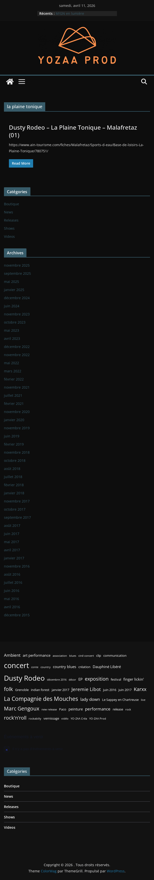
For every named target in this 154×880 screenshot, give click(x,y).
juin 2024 (11, 306)
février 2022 (14, 379)
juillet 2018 (13, 476)
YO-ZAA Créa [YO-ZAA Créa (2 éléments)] (79, 718)
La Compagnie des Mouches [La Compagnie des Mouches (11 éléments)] (41, 699)
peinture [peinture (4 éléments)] (75, 709)
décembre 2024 (17, 297)
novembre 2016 (17, 566)
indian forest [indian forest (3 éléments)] (40, 690)
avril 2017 (12, 550)
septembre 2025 (17, 273)
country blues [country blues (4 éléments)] (64, 666)
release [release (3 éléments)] (118, 709)
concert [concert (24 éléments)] (16, 665)
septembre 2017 (17, 517)
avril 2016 (12, 606)
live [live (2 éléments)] (143, 700)
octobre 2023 (14, 322)
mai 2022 (11, 363)
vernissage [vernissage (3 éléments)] (51, 718)
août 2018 (12, 468)
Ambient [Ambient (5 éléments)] (12, 655)
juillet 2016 (13, 582)
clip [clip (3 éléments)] (98, 655)
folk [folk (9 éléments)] (8, 688)
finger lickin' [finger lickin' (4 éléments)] (133, 679)
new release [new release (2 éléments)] (49, 709)
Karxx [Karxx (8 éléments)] (140, 689)
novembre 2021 (17, 387)
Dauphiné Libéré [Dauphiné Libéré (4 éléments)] (107, 666)
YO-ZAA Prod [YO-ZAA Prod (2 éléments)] (97, 718)
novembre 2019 (17, 428)
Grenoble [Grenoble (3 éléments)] (22, 690)
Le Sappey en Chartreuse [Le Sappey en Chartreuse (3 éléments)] (120, 699)
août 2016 (12, 574)
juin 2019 (11, 436)
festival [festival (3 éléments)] (116, 679)
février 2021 (14, 403)
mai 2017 (11, 541)
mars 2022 (12, 371)
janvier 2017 (14, 558)
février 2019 (14, 444)
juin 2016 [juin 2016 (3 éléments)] (109, 690)
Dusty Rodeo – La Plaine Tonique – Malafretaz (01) (73, 131)
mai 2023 (11, 330)
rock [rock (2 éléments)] (128, 709)
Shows (9, 228)
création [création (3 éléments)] (84, 667)
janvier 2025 (14, 289)
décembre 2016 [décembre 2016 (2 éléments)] (56, 679)
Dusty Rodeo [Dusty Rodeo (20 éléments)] (24, 678)
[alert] (77, 749)
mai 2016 (11, 598)
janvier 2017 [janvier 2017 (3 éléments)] (60, 690)
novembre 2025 (17, 265)
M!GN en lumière (70, 13)
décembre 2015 (17, 615)
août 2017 (12, 525)
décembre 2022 (17, 346)
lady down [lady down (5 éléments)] (90, 699)
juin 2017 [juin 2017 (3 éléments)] (125, 690)
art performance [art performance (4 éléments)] (36, 655)
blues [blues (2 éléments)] (72, 655)
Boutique (11, 204)
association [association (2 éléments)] (60, 655)
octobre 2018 (14, 460)
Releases (11, 220)
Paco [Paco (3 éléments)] (62, 709)
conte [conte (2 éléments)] (34, 667)
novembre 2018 (17, 452)
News (8, 212)
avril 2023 (12, 338)
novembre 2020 (17, 411)
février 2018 (14, 485)
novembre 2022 (17, 354)
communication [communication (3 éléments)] (115, 655)
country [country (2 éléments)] (46, 667)
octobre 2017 (14, 509)
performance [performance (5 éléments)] (97, 709)
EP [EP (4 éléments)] (80, 679)
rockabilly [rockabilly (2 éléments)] (35, 718)
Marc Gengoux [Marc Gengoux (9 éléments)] (21, 708)
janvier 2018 (14, 493)
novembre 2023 (17, 314)
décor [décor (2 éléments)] (72, 679)
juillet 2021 (13, 395)
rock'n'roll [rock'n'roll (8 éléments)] (15, 717)
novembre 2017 (17, 501)
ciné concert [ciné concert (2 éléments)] (86, 655)
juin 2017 (11, 533)
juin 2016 (11, 590)
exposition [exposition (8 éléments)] (97, 678)
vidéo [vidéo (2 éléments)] (64, 718)
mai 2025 (11, 281)
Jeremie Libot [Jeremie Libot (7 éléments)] (86, 689)
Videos (9, 236)
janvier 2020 (14, 419)
